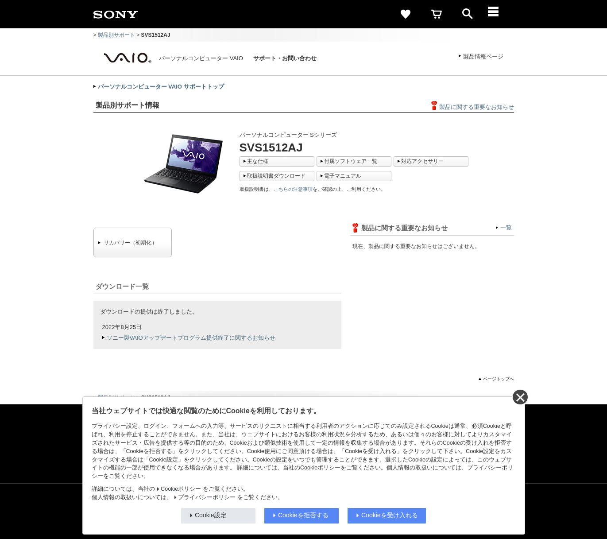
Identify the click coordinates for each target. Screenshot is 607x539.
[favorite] (405, 14)
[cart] (436, 14)
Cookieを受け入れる (389, 515)
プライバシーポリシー (207, 497)
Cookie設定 (211, 515)
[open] (467, 14)
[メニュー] (498, 14)
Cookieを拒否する (303, 515)
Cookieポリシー (181, 489)
